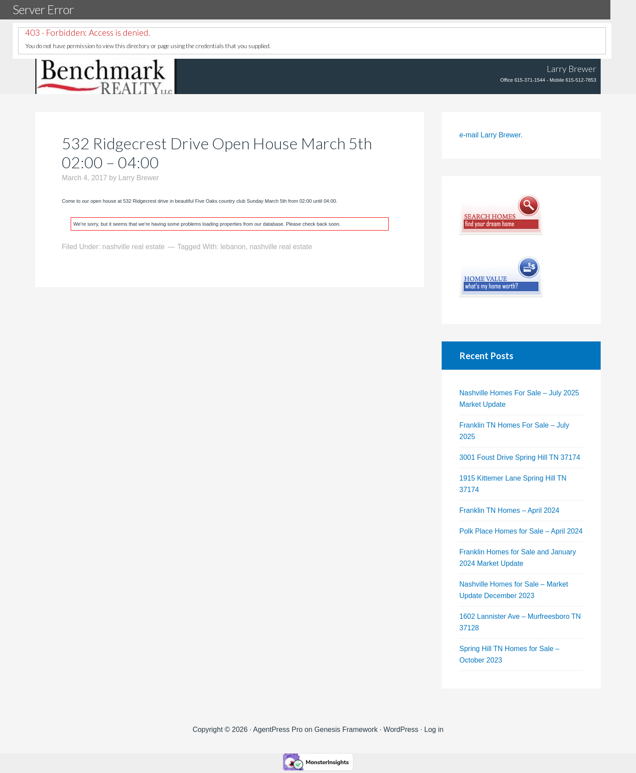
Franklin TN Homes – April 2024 (509, 510)
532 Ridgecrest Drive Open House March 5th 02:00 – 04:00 (217, 152)
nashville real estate (133, 246)
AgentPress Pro (278, 729)
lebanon (233, 246)
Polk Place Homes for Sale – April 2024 (521, 531)
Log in (434, 729)
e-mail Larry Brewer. (490, 135)
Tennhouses (106, 76)
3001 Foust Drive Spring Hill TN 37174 (519, 457)
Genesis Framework (346, 729)
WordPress (400, 729)
